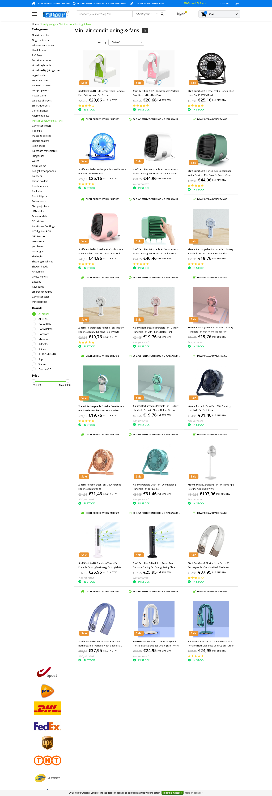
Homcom (44, 334)
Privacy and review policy (46, 747)
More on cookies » (194, 793)
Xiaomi (42, 364)
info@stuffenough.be (201, 771)
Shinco (42, 349)
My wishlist (91, 739)
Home (35, 24)
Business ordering (42, 763)
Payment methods (42, 731)
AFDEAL (43, 319)
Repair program (40, 751)
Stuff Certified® (47, 354)
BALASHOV (45, 324)
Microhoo (44, 339)
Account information (43, 755)
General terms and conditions (48, 727)
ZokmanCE (45, 369)
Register (89, 727)
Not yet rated (140, 184)
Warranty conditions (43, 739)
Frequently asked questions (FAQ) (51, 767)
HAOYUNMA (46, 329)
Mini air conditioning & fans (75, 24)
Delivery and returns (43, 759)
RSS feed (37, 771)
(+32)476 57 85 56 (211, 777)
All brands (44, 314)
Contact (36, 735)
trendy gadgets (49, 24)
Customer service (42, 743)
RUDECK (43, 344)
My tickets (90, 735)
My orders (90, 731)
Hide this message (172, 793)
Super (42, 359)
